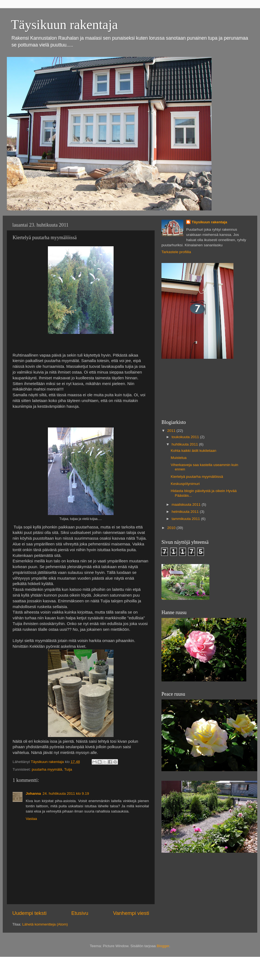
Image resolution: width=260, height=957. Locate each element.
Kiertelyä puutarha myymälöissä (197, 477)
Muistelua (179, 458)
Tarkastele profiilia (176, 252)
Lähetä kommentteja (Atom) (45, 924)
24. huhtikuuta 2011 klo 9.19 (66, 793)
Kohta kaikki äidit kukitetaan (193, 451)
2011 (172, 431)
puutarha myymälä (47, 769)
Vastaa (31, 819)
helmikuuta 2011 (186, 512)
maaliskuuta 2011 (187, 504)
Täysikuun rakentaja (64, 24)
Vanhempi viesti (131, 913)
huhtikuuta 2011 (185, 444)
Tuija (68, 769)
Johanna (33, 793)
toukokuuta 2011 (186, 437)
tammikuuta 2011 (186, 519)
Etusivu (79, 913)
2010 (172, 528)
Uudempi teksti (29, 913)
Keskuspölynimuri (185, 484)
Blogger (163, 946)
